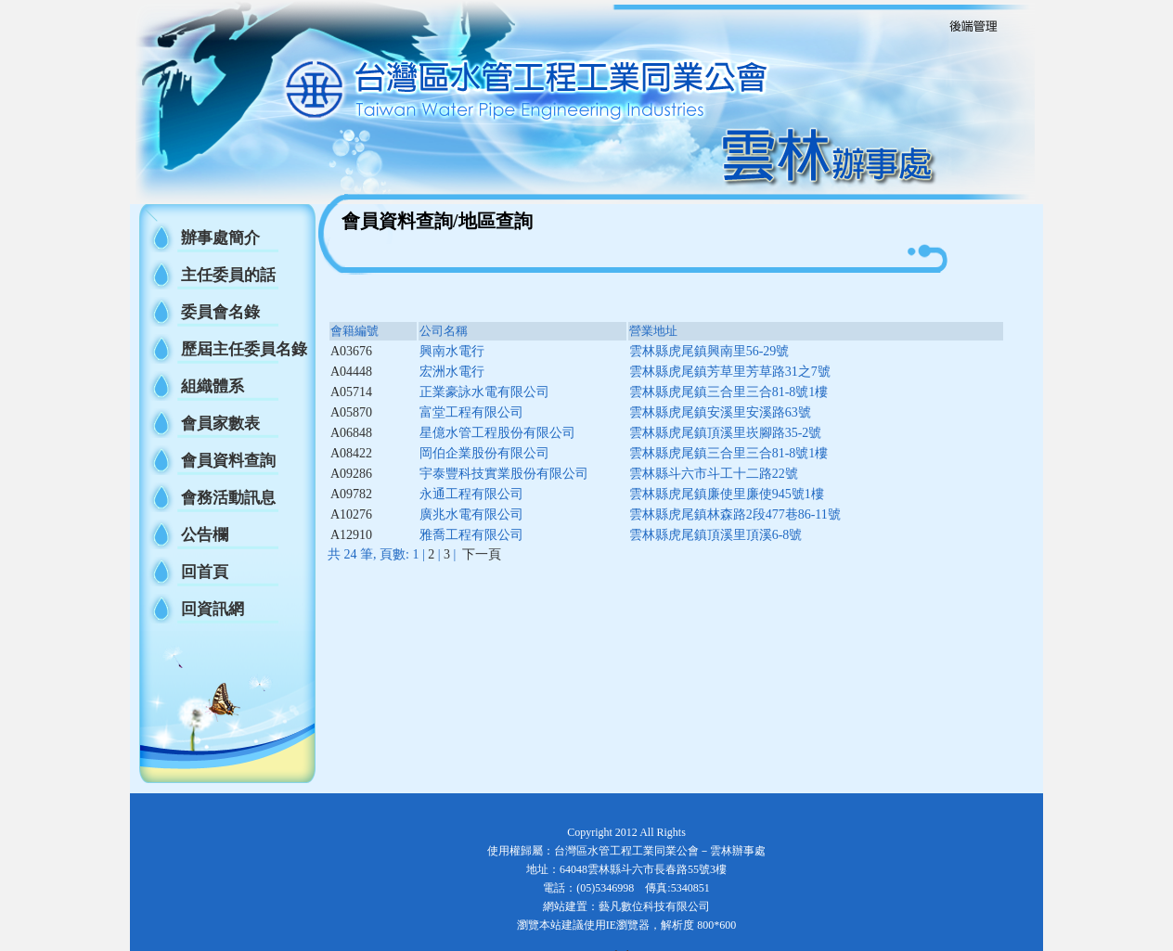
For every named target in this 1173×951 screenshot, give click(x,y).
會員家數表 (220, 423)
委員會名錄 (220, 312)
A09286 (351, 474)
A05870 (351, 412)
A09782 (351, 494)
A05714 (351, 392)
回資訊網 (212, 609)
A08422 (351, 453)
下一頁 (481, 554)
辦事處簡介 (220, 238)
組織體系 (212, 386)
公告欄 (204, 535)
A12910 (351, 535)
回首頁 (204, 572)
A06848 (351, 433)
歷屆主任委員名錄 (244, 349)
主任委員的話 (228, 275)
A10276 (351, 514)
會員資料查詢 (228, 460)
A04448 (351, 372)
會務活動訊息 (228, 498)
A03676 (351, 351)
